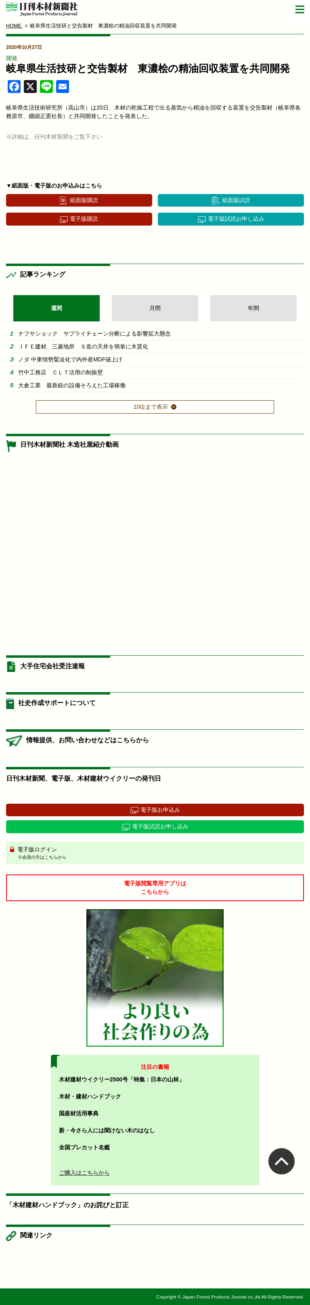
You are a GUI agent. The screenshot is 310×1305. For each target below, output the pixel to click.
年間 (253, 308)
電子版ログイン (158, 853)
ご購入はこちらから (84, 1173)
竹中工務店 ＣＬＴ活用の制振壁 (60, 372)
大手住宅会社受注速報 (52, 666)
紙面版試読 (236, 200)
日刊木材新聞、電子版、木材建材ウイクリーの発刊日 (83, 778)
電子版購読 (84, 218)
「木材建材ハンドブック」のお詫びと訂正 (67, 1205)
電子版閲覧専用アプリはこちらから (155, 887)
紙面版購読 (84, 200)
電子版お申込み (160, 810)
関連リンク (36, 1235)
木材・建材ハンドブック (90, 1096)
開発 (11, 58)
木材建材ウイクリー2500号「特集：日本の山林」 (121, 1079)
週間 (56, 308)
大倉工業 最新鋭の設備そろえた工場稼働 (72, 385)
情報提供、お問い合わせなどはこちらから (87, 740)
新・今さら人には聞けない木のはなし (107, 1130)
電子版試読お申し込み (236, 218)
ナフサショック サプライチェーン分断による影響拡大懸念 (94, 333)
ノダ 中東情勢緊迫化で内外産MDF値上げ (70, 359)
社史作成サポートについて (57, 702)
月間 (155, 308)
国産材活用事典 (78, 1113)
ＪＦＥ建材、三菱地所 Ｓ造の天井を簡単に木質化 (83, 346)
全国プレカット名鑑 (84, 1147)
